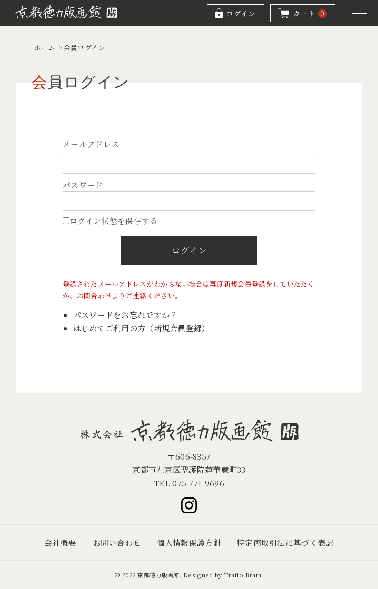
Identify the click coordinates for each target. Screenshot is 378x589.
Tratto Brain (243, 575)
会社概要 (60, 542)
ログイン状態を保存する (110, 220)
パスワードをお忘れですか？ (125, 314)
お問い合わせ (117, 542)
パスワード (83, 184)
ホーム (44, 48)
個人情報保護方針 (189, 542)
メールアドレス (91, 143)
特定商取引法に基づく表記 (285, 542)
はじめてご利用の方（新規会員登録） (141, 327)
